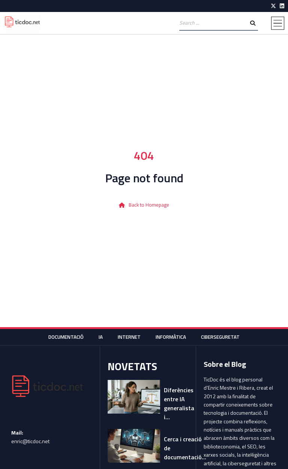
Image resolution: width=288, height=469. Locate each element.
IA (98, 337)
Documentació (62, 337)
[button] (277, 23)
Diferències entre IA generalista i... (179, 403)
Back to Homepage (149, 205)
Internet (128, 337)
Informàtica (172, 337)
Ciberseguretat (224, 337)
